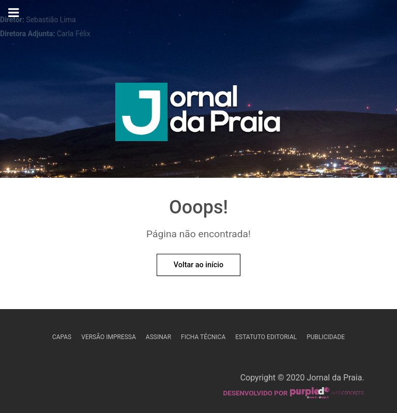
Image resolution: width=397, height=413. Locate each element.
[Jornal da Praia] (198, 115)
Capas (61, 337)
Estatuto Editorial (266, 337)
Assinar (158, 337)
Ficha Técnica (203, 337)
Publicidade (326, 337)
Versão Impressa (108, 337)
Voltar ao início (198, 265)
